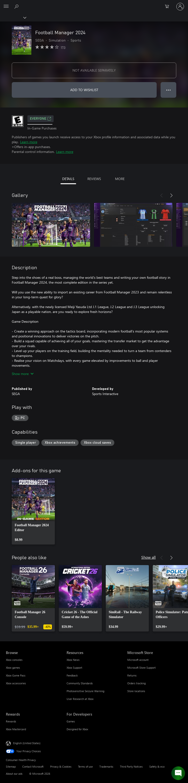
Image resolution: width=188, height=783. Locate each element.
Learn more (28, 141)
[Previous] (161, 195)
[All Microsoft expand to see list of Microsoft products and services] (6, 6)
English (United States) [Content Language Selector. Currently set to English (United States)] (26, 743)
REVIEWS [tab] (94, 178)
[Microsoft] (94, 4)
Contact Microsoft (33, 766)
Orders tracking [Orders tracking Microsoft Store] (136, 683)
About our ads (14, 773)
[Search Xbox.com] (17, 6)
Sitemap (11, 766)
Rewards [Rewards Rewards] (11, 721)
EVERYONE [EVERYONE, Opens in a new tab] (40, 119)
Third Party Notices (131, 766)
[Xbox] (13, 17)
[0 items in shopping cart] (168, 6)
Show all (148, 557)
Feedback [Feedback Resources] (72, 675)
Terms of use (85, 766)
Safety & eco (156, 766)
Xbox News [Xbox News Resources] (73, 659)
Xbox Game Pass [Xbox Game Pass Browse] (15, 675)
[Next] (171, 195)
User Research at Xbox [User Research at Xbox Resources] (80, 698)
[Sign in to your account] (180, 6)
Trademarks (106, 766)
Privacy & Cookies (60, 766)
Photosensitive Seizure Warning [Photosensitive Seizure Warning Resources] (85, 691)
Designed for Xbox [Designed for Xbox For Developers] (77, 729)
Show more (23, 373)
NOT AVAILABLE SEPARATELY (94, 70)
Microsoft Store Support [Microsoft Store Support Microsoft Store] (141, 667)
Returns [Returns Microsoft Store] (132, 675)
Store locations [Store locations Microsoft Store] (136, 691)
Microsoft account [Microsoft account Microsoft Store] (138, 659)
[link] (33, 511)
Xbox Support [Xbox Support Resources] (74, 667)
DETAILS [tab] (68, 178)
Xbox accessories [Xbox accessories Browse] (16, 683)
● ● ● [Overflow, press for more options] (168, 89)
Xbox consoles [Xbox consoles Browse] (14, 659)
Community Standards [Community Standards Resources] (80, 683)
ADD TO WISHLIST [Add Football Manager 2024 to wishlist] (84, 89)
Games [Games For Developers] (71, 721)
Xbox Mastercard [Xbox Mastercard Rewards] (16, 729)
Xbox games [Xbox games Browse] (13, 667)
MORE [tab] (120, 178)
